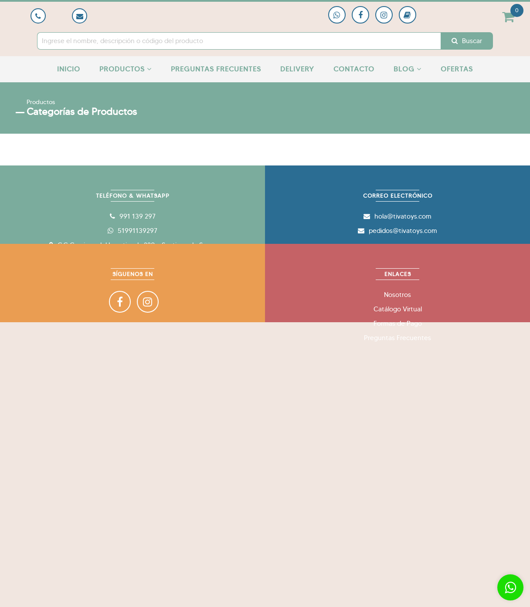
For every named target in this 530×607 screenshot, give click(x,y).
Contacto (353, 69)
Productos (125, 69)
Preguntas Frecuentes (216, 69)
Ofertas (457, 69)
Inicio (68, 69)
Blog (407, 69)
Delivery (297, 69)
